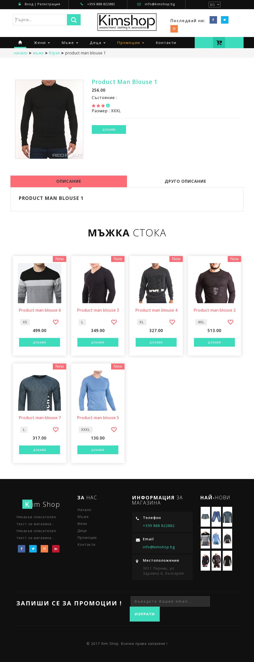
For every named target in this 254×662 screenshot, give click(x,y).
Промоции (87, 537)
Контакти (166, 42)
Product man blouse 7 (40, 418)
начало (21, 53)
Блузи (54, 53)
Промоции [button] (130, 42)
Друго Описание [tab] (185, 181)
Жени (82, 523)
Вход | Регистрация (39, 4)
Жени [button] (42, 42)
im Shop (41, 504)
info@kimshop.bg (160, 4)
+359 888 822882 (101, 4)
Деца (82, 530)
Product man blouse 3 (98, 310)
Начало (84, 509)
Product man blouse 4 (156, 310)
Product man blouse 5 (98, 418)
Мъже (38, 53)
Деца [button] (97, 42)
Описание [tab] (68, 181)
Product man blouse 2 (214, 310)
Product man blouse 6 (40, 310)
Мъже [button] (70, 42)
